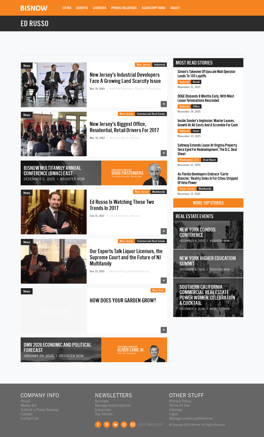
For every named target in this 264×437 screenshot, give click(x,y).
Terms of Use (179, 405)
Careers (99, 8)
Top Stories (104, 414)
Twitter (107, 424)
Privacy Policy (180, 401)
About (175, 8)
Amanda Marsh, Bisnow (124, 138)
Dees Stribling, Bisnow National (129, 271)
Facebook (98, 424)
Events (82, 8)
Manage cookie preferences (191, 418)
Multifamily (158, 191)
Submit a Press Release (40, 410)
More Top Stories (208, 203)
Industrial (159, 64)
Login (173, 414)
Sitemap (176, 410)
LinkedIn (115, 424)
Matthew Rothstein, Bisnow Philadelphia (135, 88)
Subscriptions (153, 8)
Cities (66, 8)
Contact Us (29, 418)
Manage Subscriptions (113, 405)
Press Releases (124, 8)
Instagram (124, 424)
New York (158, 290)
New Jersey (143, 64)
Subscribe (103, 410)
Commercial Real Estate (151, 113)
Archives (101, 401)
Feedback (133, 424)
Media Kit (28, 405)
